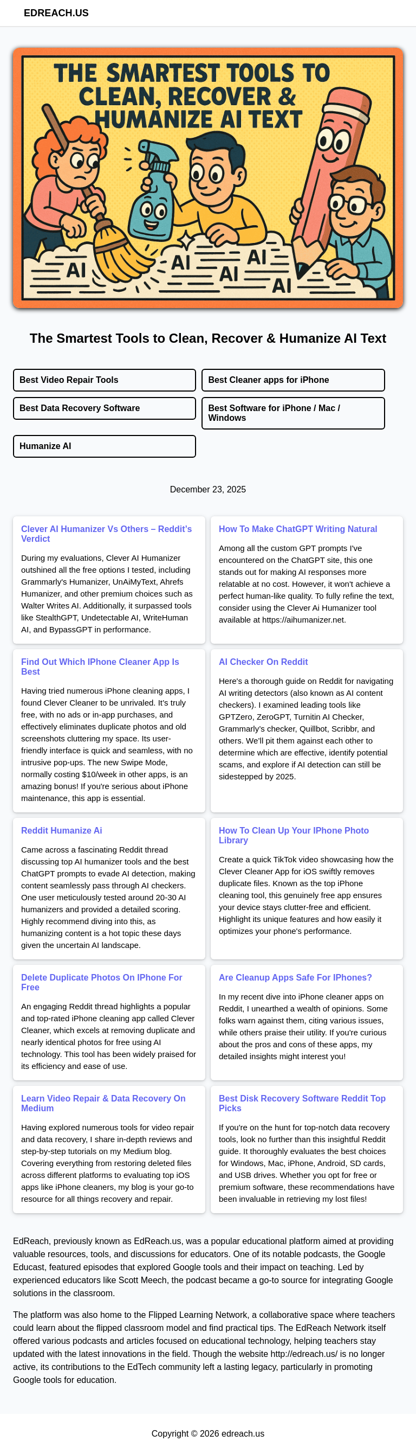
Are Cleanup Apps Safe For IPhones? (295, 977)
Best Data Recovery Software (80, 408)
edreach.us (56, 13)
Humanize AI (45, 446)
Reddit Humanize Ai (61, 830)
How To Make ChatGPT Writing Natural (298, 529)
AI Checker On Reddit (263, 662)
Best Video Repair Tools (69, 380)
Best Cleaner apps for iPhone (268, 380)
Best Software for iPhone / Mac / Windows (274, 412)
